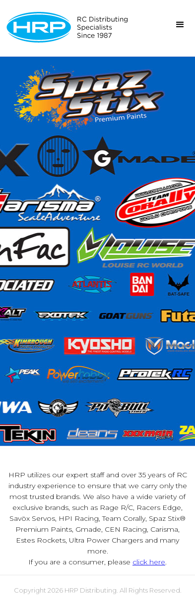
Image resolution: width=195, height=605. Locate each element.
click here (148, 561)
